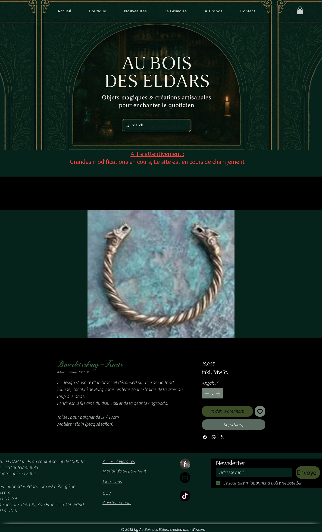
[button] (300, 10)
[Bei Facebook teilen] (205, 437)
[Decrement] (206, 393)
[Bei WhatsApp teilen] (213, 437)
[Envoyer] (308, 472)
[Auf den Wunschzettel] (260, 411)
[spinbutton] (212, 393)
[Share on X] (222, 437)
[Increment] (218, 393)
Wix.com (198, 529)
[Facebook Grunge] (185, 464)
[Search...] (155, 125)
